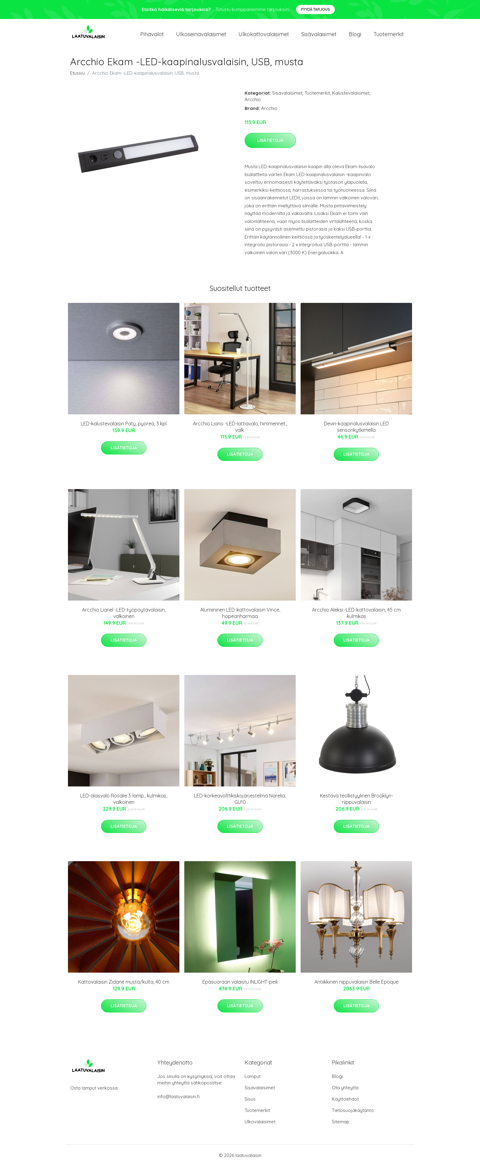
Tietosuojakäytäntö (353, 1116)
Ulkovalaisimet (260, 1128)
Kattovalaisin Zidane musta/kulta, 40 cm (123, 988)
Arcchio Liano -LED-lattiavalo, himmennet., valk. (240, 433)
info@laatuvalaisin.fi (178, 1103)
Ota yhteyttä (345, 1094)
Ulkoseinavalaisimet (201, 37)
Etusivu (77, 79)
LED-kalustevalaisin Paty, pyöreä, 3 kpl (124, 430)
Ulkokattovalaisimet (263, 37)
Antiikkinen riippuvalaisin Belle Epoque (356, 988)
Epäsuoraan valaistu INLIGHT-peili (240, 988)
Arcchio (253, 105)
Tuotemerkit (388, 37)
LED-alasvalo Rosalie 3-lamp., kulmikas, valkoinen (123, 805)
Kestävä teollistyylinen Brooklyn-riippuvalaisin (356, 805)
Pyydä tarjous (315, 9)
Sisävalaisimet (318, 37)
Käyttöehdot (345, 1105)
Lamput (253, 1082)
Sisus (250, 1105)
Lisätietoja (270, 146)
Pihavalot (152, 37)
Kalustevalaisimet (350, 99)
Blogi (355, 37)
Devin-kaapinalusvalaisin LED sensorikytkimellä (356, 433)
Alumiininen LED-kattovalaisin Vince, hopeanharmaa (240, 619)
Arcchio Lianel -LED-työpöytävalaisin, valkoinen (124, 619)
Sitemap (340, 1128)
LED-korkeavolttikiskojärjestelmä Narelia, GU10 (240, 805)
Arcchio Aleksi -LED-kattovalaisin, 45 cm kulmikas (356, 619)
